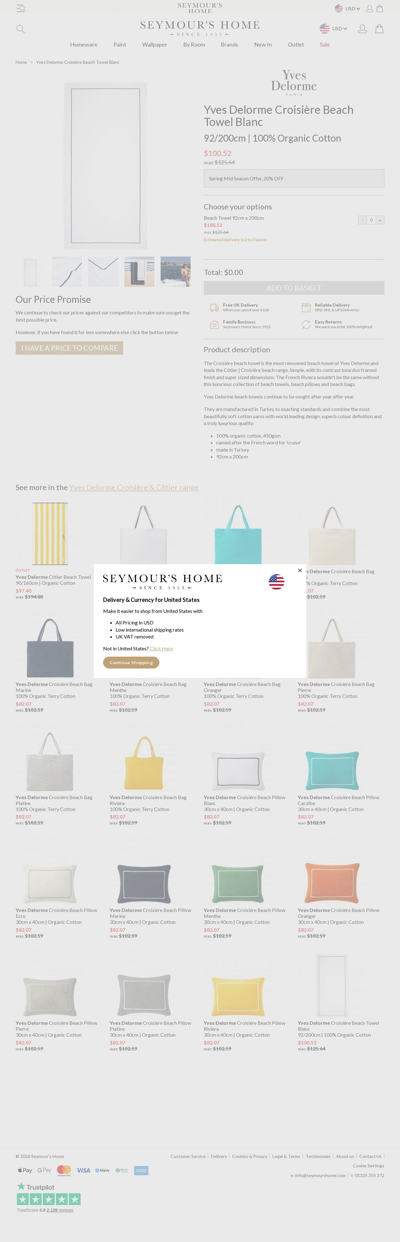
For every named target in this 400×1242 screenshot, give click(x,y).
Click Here (161, 648)
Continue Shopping (131, 662)
